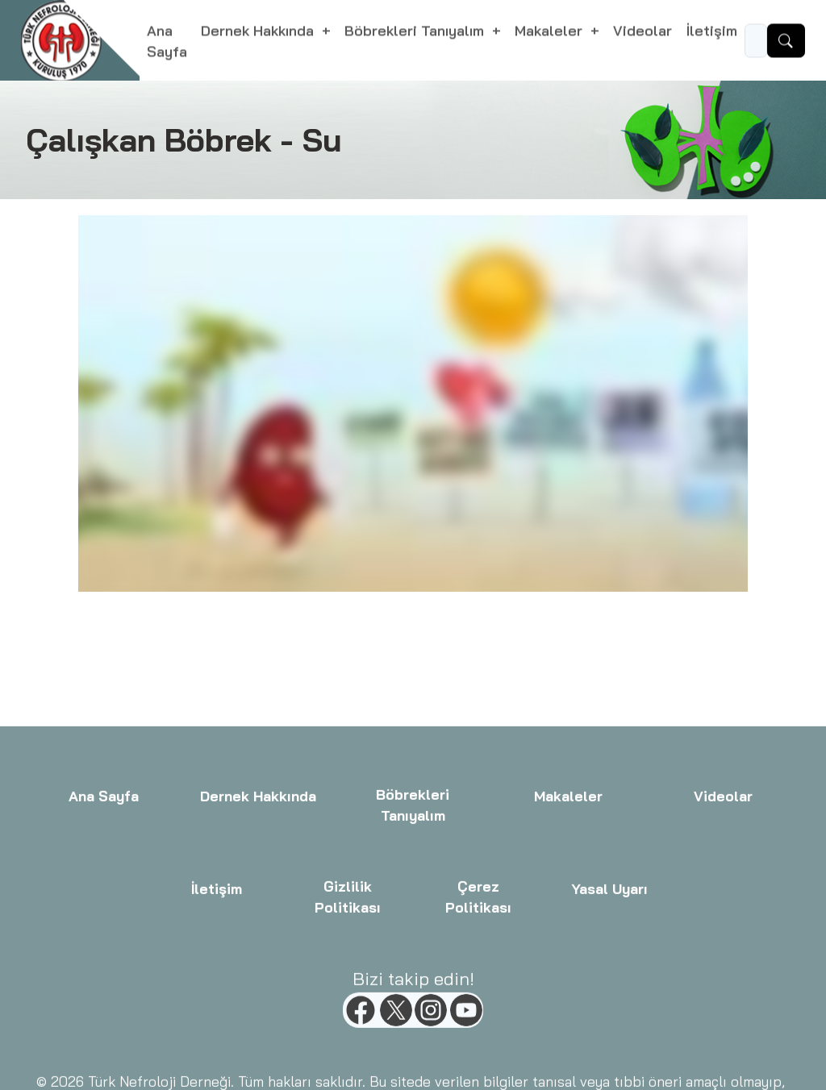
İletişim (711, 32)
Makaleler (568, 894)
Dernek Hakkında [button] (259, 32)
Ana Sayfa (167, 42)
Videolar (642, 32)
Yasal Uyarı (609, 986)
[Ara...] (756, 43)
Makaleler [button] (550, 32)
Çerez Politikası (478, 995)
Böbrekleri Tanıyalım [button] (416, 32)
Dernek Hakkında (258, 894)
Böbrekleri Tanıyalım (413, 903)
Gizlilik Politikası (348, 995)
